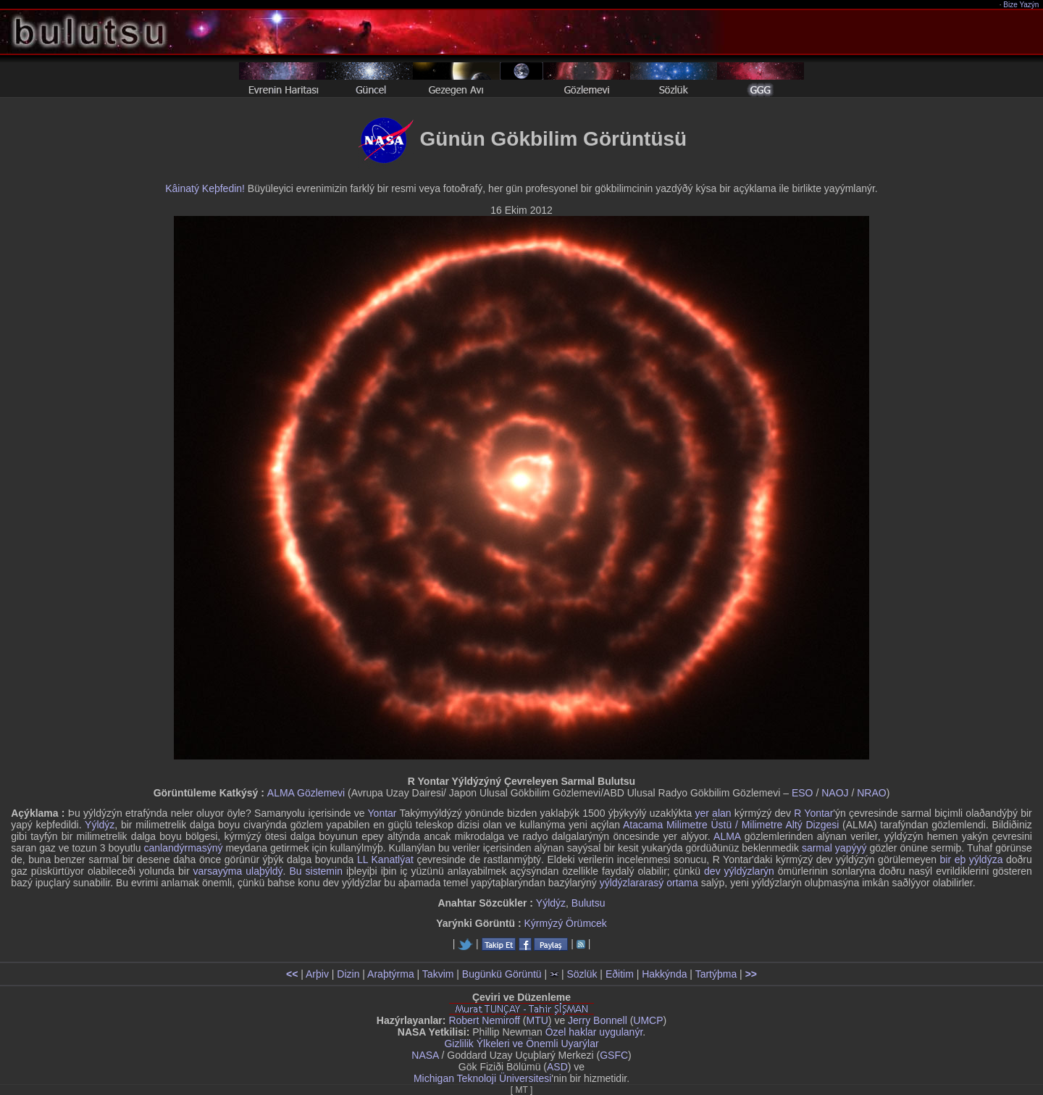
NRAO (871, 793)
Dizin (348, 974)
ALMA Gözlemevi (306, 793)
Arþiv (317, 974)
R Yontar (813, 813)
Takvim (438, 974)
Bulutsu (588, 903)
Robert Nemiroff (484, 1020)
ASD (557, 1067)
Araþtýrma (390, 974)
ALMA (726, 836)
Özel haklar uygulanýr (594, 1032)
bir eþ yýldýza (971, 859)
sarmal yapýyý (834, 848)
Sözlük (581, 974)
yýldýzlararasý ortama (649, 882)
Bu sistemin (315, 871)
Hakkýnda (664, 974)
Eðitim (620, 974)
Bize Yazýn (1022, 5)
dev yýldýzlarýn (739, 871)
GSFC (614, 1055)
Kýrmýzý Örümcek (565, 923)
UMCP (648, 1020)
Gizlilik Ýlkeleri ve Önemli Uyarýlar (521, 1043)
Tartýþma (716, 974)
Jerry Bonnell (597, 1020)
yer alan (713, 813)
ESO (802, 793)
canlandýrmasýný (183, 848)
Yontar (382, 813)
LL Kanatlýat (385, 859)
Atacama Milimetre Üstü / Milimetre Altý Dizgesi (731, 824)
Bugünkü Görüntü (502, 974)
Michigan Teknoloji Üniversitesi (482, 1078)
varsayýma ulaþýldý (238, 871)
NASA (424, 1055)
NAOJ (834, 793)
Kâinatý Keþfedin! (205, 188)
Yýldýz (99, 824)
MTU (537, 1020)
